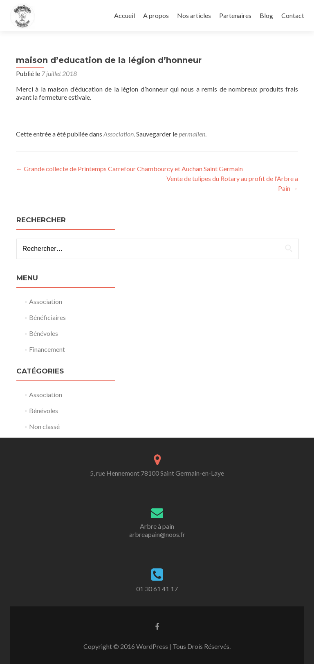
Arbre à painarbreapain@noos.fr (157, 530)
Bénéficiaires (47, 317)
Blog (266, 15)
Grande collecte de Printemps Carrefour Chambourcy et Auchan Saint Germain (129, 168)
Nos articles (194, 15)
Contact (292, 15)
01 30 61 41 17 (157, 588)
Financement (47, 349)
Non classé (44, 426)
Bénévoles (43, 333)
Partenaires (235, 15)
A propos (156, 15)
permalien (192, 134)
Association (118, 134)
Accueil (124, 15)
